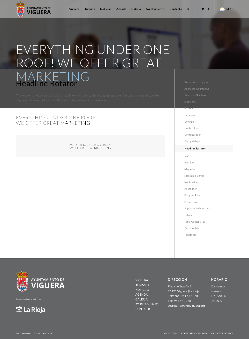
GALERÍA (141, 299)
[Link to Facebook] (209, 9)
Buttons (188, 108)
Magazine (189, 169)
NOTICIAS (142, 289)
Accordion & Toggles (196, 82)
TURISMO (142, 285)
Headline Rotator (195, 148)
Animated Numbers (195, 95)
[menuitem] (74, 9)
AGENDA (141, 294)
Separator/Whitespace (197, 208)
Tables (188, 215)
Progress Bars (192, 195)
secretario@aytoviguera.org (186, 305)
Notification (191, 182)
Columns (189, 121)
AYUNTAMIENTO (146, 304)
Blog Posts (190, 101)
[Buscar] (188, 9)
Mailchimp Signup (194, 175)
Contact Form (192, 128)
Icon (186, 155)
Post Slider (190, 188)
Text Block (190, 234)
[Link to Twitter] (203, 9)
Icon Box (189, 162)
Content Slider (192, 134)
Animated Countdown (197, 88)
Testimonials (191, 228)
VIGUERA (141, 280)
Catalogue (190, 115)
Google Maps (192, 141)
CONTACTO (143, 309)
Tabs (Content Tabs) (195, 221)
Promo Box (190, 202)
